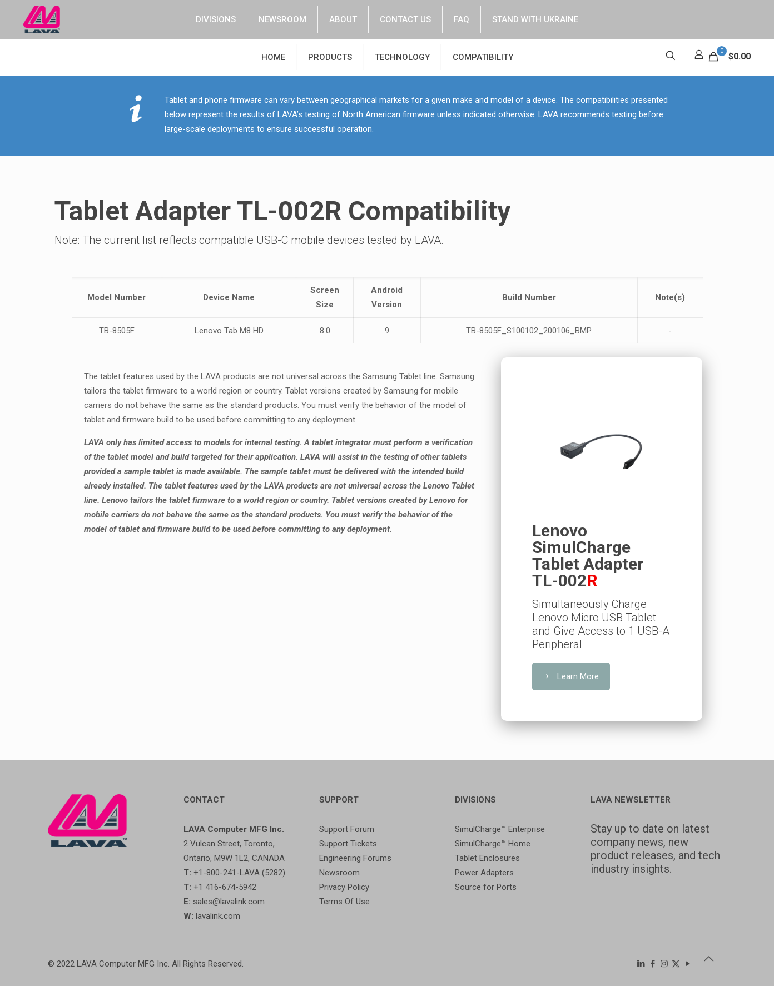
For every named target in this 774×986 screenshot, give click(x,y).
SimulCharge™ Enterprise (500, 829)
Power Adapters (484, 873)
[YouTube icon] (687, 964)
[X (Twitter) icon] (676, 964)
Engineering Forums (355, 858)
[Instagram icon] (664, 964)
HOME (273, 57)
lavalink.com (218, 916)
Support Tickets (348, 844)
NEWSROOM (282, 19)
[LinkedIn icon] (641, 964)
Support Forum (346, 829)
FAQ (461, 19)
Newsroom (339, 873)
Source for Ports (486, 887)
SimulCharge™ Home (492, 844)
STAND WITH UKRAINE (535, 19)
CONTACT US (405, 19)
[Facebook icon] (652, 964)
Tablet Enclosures (487, 858)
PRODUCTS (330, 57)
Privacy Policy (344, 887)
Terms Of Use (344, 902)
